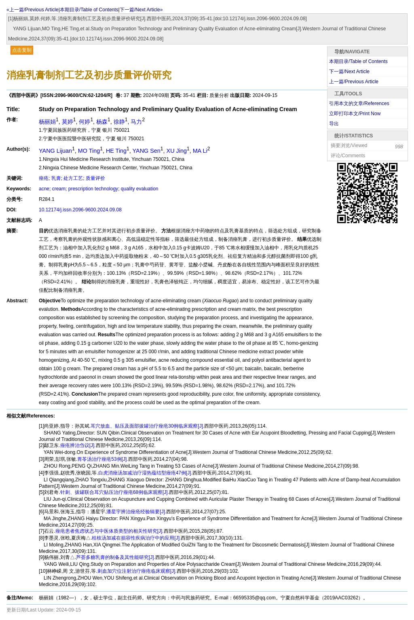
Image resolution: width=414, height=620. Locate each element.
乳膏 (56, 178)
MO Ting (89, 151)
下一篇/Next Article (349, 71)
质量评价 (95, 178)
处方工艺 (73, 178)
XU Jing (177, 151)
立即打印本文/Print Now (354, 113)
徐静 (119, 121)
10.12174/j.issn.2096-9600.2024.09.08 (80, 210)
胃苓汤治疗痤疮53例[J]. (102, 459)
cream (58, 189)
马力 (136, 121)
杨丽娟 (47, 121)
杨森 (102, 121)
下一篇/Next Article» (141, 10)
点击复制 (22, 50)
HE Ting (116, 151)
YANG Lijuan (55, 151)
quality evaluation (139, 189)
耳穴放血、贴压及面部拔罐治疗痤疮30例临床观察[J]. (147, 426)
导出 (334, 124)
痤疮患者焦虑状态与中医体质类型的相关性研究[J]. (109, 531)
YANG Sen (147, 151)
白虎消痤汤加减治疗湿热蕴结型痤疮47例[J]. (145, 473)
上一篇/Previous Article (353, 81)
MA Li (200, 151)
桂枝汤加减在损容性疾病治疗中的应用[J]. (136, 538)
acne (44, 189)
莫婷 (67, 121)
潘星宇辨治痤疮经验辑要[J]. (136, 512)
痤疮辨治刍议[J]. (78, 445)
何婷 (84, 121)
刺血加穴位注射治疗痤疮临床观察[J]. (137, 571)
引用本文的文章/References (359, 103)
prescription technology (93, 189)
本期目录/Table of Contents (89, 10)
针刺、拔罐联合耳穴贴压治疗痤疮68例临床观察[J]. (114, 492)
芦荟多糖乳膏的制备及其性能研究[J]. (115, 557)
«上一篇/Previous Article (32, 10)
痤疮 (44, 178)
